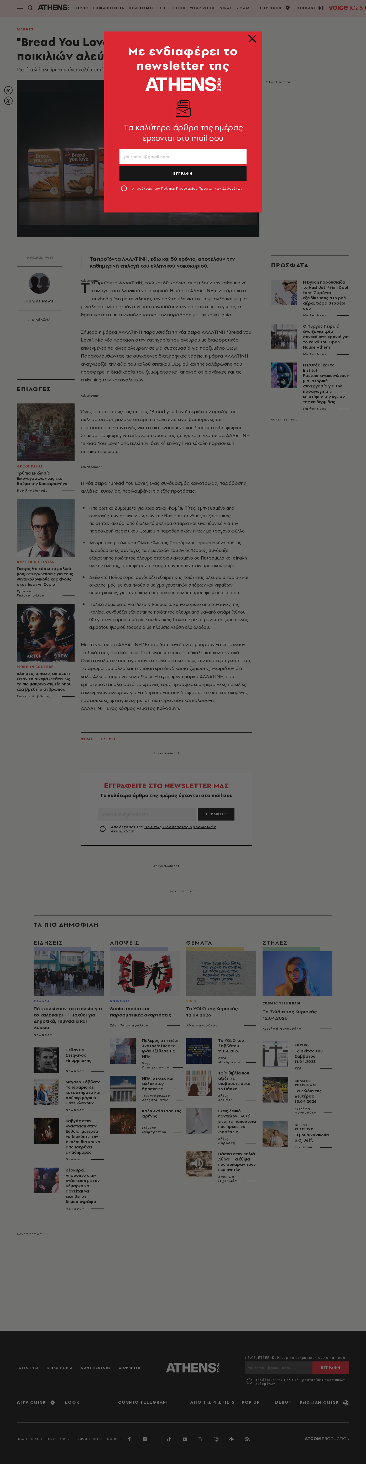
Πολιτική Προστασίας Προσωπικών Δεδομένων (202, 188)
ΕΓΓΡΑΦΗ (183, 173)
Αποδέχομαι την (187, 188)
